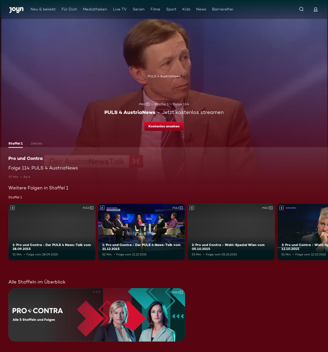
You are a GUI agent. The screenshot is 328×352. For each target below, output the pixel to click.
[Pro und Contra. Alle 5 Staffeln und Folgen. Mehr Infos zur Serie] (96, 315)
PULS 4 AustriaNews (164, 76)
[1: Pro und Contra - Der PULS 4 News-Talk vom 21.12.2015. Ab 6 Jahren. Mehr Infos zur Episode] (141, 232)
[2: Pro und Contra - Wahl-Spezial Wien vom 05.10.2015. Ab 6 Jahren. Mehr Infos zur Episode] (231, 232)
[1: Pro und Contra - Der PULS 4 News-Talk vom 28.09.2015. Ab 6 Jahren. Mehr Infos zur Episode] (52, 232)
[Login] (316, 9)
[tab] (16, 144)
